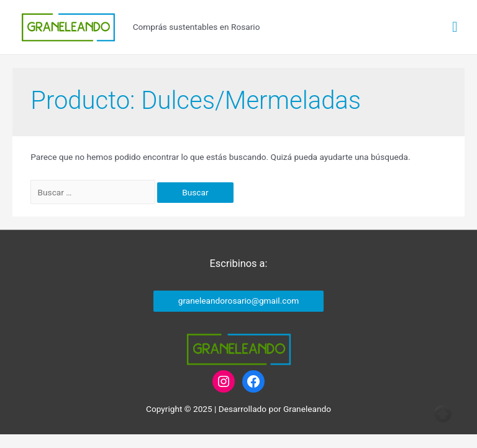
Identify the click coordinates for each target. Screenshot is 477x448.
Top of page (443, 413)
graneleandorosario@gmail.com (238, 301)
